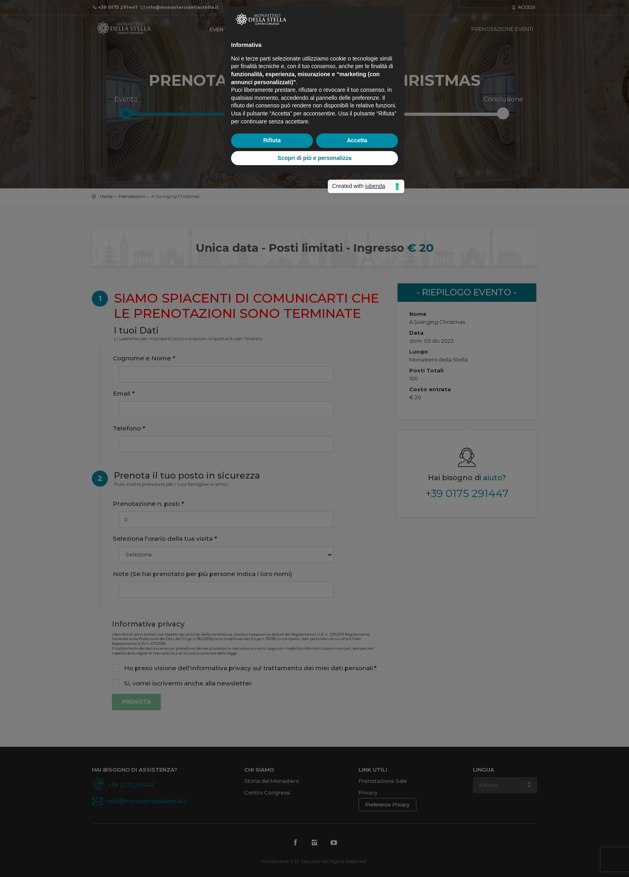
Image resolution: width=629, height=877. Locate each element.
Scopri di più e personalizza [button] (314, 506)
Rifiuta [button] (272, 489)
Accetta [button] (357, 489)
